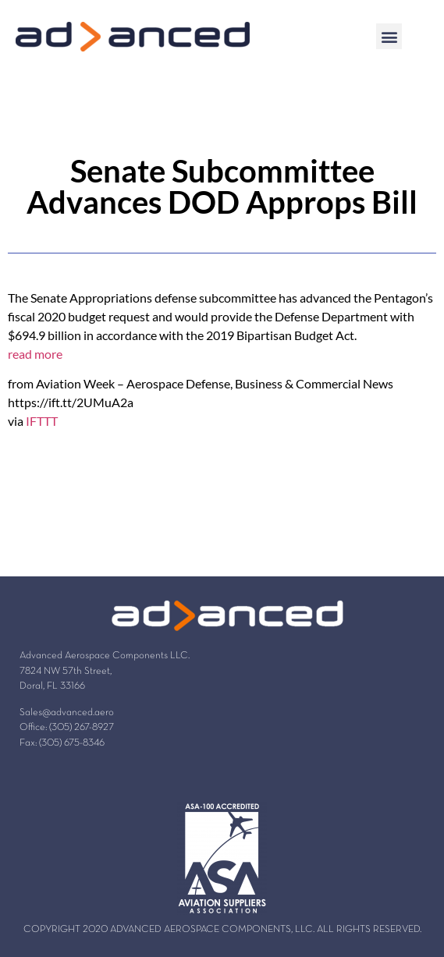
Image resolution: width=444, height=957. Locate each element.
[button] (389, 36)
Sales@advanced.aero (67, 713)
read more (35, 353)
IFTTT (42, 420)
